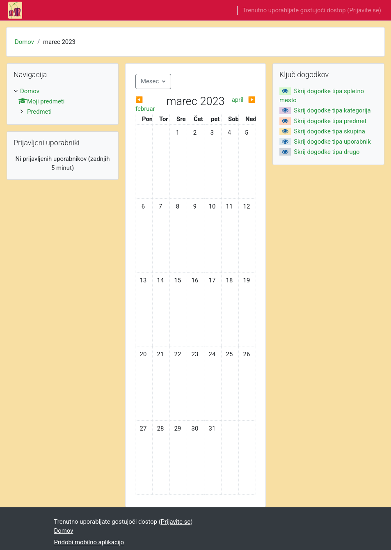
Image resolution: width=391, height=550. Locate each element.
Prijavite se (364, 10)
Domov (24, 42)
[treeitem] (63, 102)
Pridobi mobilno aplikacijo (89, 542)
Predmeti (39, 111)
